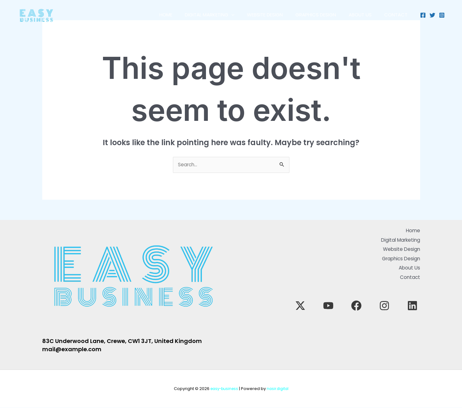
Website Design (254, 14)
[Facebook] (423, 15)
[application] (217, 15)
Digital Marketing (195, 15)
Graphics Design (308, 14)
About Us (355, 14)
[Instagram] (442, 15)
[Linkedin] (412, 298)
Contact (394, 14)
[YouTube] (363, 298)
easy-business (223, 389)
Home (148, 14)
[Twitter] (432, 15)
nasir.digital (279, 389)
